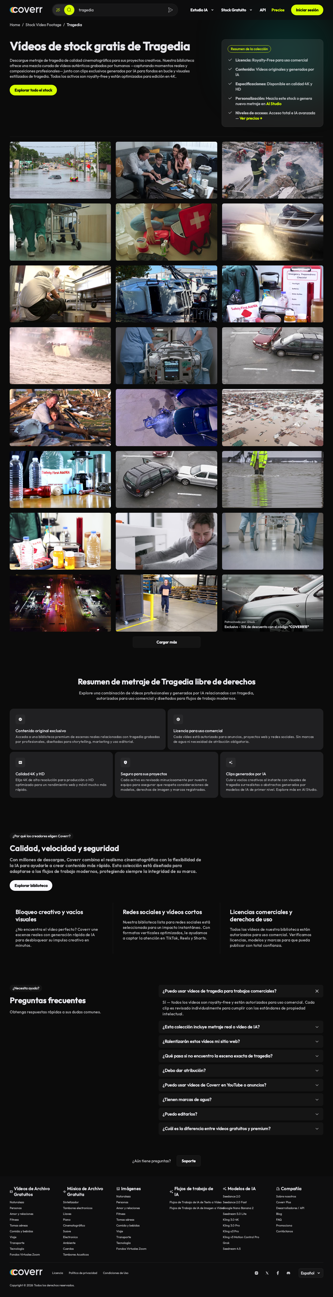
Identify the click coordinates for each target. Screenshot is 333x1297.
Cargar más (166, 642)
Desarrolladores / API (290, 1208)
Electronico (70, 1237)
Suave (67, 1231)
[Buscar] (69, 10)
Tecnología (17, 1248)
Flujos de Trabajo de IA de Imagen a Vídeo (194, 1208)
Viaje (13, 1237)
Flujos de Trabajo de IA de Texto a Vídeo (194, 1202)
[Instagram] (256, 1273)
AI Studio (273, 103)
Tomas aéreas (19, 1225)
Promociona (284, 1225)
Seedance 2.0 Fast (235, 1202)
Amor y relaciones (21, 1214)
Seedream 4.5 (231, 1248)
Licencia (57, 1273)
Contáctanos (284, 1231)
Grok (226, 1243)
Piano (66, 1219)
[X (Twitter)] (267, 1273)
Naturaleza (17, 1202)
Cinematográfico (74, 1225)
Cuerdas (68, 1248)
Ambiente (69, 1243)
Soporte (189, 1160)
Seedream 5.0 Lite (234, 1214)
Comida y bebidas (21, 1231)
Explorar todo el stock (33, 90)
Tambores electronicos (77, 1208)
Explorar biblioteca (31, 885)
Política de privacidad (83, 1273)
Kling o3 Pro (231, 1231)
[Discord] (288, 1273)
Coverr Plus (283, 1202)
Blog (279, 1214)
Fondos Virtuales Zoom (25, 1254)
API (263, 10)
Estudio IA (202, 10)
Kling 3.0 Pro (231, 1225)
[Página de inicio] (26, 10)
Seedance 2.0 (231, 1196)
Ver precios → (251, 118)
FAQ (279, 1219)
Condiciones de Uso (115, 1273)
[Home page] (26, 1272)
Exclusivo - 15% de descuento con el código (267, 627)
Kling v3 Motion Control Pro (241, 1237)
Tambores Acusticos (76, 1254)
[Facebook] (277, 1273)
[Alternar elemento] (317, 991)
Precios (277, 10)
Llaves (67, 1214)
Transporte (17, 1243)
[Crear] (58, 10)
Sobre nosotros (286, 1196)
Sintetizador (71, 1202)
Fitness (14, 1219)
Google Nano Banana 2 (238, 1208)
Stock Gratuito (237, 10)
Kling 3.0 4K (231, 1219)
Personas (16, 1208)
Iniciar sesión (307, 10)
